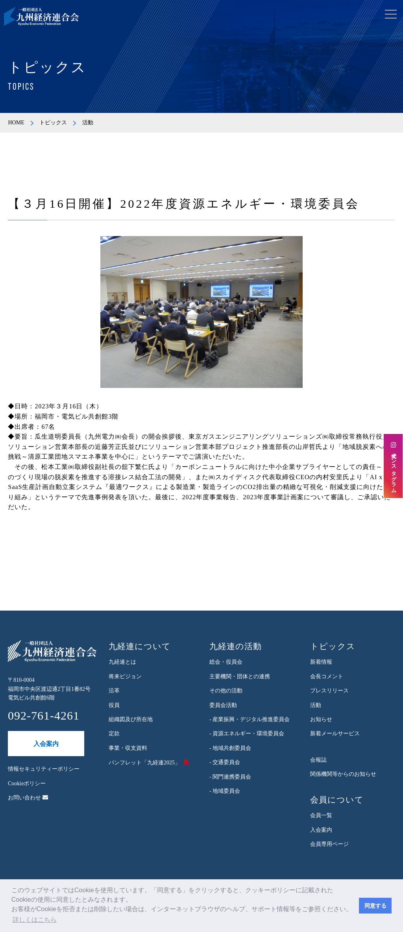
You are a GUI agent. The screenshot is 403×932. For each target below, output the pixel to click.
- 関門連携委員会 (230, 777)
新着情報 (321, 662)
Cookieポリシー (27, 783)
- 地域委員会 (224, 791)
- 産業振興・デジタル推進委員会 (249, 719)
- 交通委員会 (224, 762)
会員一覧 (321, 815)
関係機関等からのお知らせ (343, 774)
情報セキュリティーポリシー (43, 769)
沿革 (114, 691)
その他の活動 (225, 691)
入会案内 (46, 743)
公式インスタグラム (393, 466)
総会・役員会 (225, 662)
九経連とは (122, 662)
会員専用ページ (329, 844)
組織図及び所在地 (131, 719)
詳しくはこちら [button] (35, 919)
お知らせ (321, 719)
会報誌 (318, 760)
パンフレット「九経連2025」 (144, 763)
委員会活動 (223, 705)
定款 (114, 733)
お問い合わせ (28, 798)
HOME (16, 122)
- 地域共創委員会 (230, 748)
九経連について (140, 646)
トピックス (53, 122)
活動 (315, 705)
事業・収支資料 (128, 748)
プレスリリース (329, 691)
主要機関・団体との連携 (239, 676)
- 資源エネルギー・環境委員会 (246, 733)
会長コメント (326, 676)
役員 (114, 705)
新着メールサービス (335, 733)
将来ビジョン (125, 676)
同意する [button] (375, 905)
